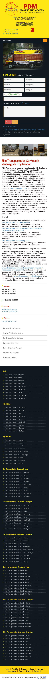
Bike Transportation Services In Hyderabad (18, 582)
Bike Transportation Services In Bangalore (18, 585)
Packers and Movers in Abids (14, 463)
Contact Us (37, 671)
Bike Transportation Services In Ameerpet (18, 644)
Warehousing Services (11, 352)
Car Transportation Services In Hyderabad (18, 484)
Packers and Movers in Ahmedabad (15, 395)
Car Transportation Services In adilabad (17, 508)
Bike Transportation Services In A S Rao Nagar (19, 650)
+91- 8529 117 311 (10, 29)
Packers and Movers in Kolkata (14, 384)
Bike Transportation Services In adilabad (17, 606)
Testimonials (12, 671)
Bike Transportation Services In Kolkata (17, 579)
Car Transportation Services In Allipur (16, 511)
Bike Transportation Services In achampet (18, 603)
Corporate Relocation (10, 343)
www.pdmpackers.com (19, 188)
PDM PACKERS (7, 40)
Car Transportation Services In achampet (17, 505)
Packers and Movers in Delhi (13, 378)
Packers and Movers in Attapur (14, 440)
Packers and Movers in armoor (14, 419)
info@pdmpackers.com (9, 309)
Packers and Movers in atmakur (15, 425)
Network (13, 126)
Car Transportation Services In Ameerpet (17, 547)
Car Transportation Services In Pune (16, 490)
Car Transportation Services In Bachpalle (17, 526)
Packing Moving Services (12, 328)
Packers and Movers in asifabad (15, 422)
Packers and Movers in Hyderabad (15, 386)
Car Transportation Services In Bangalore (17, 487)
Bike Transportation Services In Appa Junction (19, 647)
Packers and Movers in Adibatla (14, 443)
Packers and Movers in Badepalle (15, 431)
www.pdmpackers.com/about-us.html (28, 276)
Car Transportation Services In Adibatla (17, 541)
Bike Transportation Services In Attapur (17, 636)
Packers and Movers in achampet (15, 407)
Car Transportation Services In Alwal (16, 544)
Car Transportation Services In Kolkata (17, 481)
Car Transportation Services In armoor (17, 517)
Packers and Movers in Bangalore (15, 389)
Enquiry (28, 671)
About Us (15, 669)
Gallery (21, 671)
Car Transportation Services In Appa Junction (19, 550)
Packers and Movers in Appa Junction (16, 452)
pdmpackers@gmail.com (10, 311)
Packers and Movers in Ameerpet (15, 449)
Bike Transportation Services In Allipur (16, 609)
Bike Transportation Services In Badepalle (18, 627)
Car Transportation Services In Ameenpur (17, 555)
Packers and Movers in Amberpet (15, 460)
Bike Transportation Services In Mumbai (17, 570)
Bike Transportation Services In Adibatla (17, 639)
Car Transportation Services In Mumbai (17, 472)
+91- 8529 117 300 (10, 31)
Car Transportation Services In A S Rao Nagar (19, 552)
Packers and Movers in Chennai (14, 381)
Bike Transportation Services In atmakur (17, 621)
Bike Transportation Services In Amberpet (18, 656)
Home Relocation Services (12, 348)
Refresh (25, 103)
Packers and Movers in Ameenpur (15, 458)
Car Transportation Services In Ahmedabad (18, 493)
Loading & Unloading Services (13, 333)
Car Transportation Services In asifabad (17, 520)
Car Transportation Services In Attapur (17, 538)
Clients (32, 669)
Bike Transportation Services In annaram (17, 612)
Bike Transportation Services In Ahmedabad (18, 591)
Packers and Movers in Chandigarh (15, 398)
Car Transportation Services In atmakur (17, 523)
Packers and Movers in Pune (13, 392)
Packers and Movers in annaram (15, 416)
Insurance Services (9, 357)
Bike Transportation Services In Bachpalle (18, 624)
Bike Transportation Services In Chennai (17, 576)
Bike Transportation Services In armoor (17, 615)
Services (23, 669)
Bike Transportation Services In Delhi (16, 573)
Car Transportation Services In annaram (17, 514)
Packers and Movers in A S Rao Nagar (16, 455)
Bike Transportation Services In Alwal (16, 641)
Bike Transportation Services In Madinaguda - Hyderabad (25, 129)
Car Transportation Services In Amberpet (17, 558)
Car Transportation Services (13, 338)
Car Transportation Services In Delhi (16, 475)
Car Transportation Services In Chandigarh (18, 496)
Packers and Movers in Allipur (14, 413)
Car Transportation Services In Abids (16, 561)
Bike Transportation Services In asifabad (17, 618)
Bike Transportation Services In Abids (16, 659)
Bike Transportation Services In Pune (16, 588)
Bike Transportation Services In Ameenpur (18, 653)
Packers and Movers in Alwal (14, 446)
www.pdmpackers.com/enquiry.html (15, 241)
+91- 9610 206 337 (10, 33)
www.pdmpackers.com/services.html (16, 222)
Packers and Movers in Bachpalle (15, 428)
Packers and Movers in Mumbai (14, 375)
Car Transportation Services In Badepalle (17, 529)
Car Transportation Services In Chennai (17, 478)
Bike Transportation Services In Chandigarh (18, 594)
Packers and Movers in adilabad (14, 410)
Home (5, 126)
